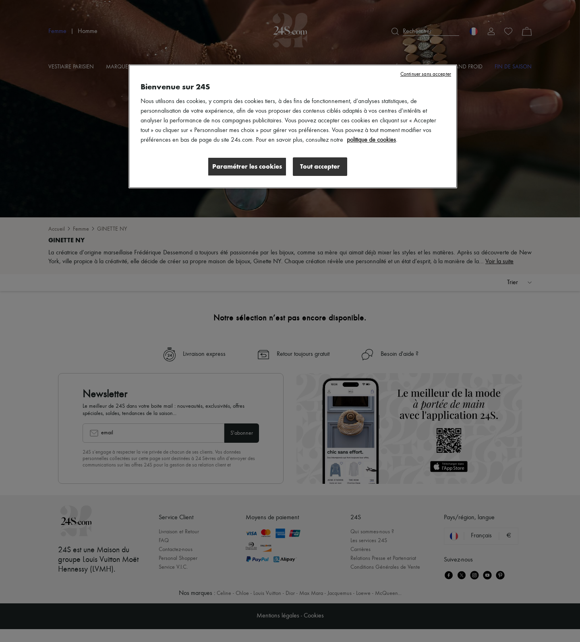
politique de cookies (371, 140)
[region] (292, 126)
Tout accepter (320, 166)
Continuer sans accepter (425, 74)
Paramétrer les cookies (247, 166)
